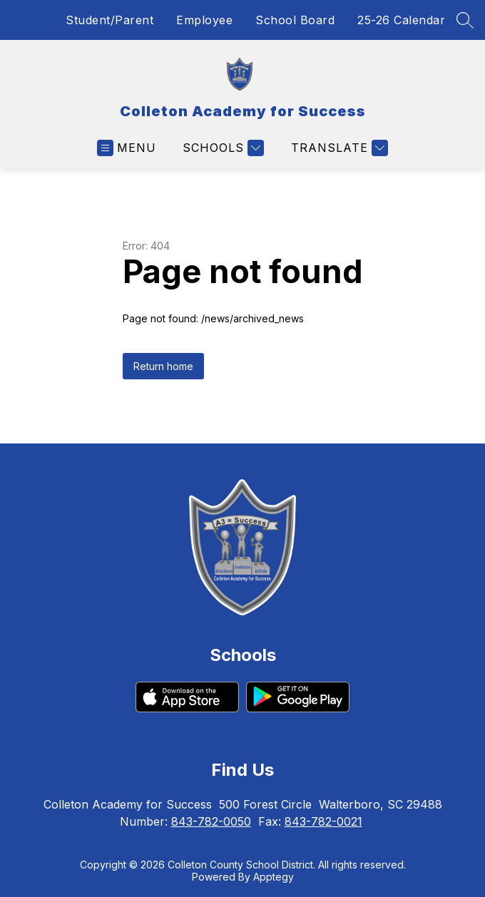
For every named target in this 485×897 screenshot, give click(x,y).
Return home (163, 366)
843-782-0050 (211, 821)
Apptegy (273, 877)
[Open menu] (126, 148)
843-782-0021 (323, 821)
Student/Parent (109, 20)
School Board (295, 20)
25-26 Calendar (401, 20)
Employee (204, 20)
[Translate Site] (337, 148)
